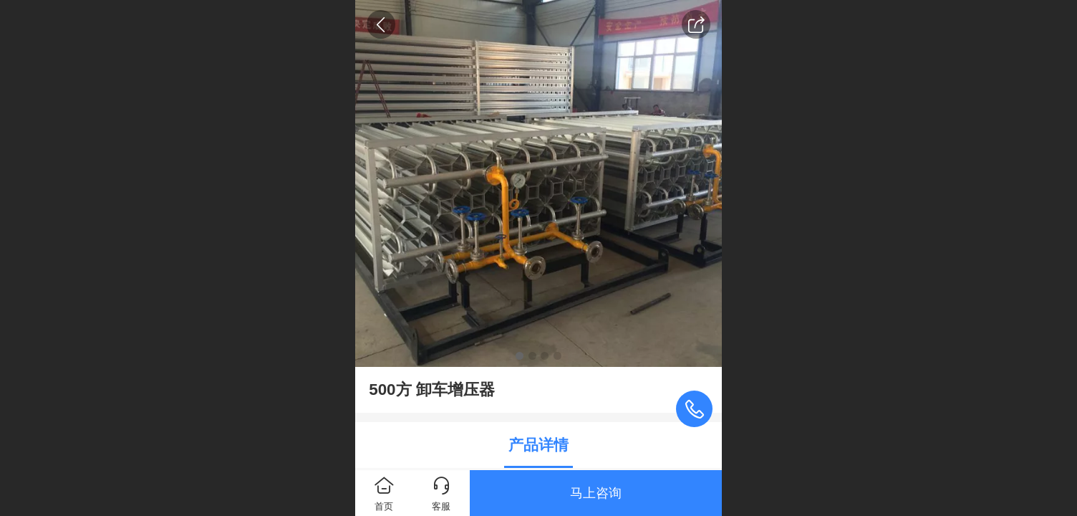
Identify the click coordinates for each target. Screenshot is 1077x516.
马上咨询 (596, 493)
